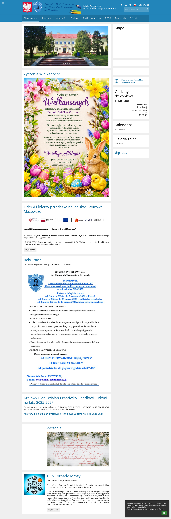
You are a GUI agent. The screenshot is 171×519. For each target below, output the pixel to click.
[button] (135, 5)
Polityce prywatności (156, 509)
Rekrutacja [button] (46, 18)
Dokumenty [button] (120, 18)
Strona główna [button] (30, 18)
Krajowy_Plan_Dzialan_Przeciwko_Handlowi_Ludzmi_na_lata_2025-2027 (63, 413)
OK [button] (164, 513)
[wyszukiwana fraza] (136, 9)
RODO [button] (108, 18)
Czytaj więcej (30, 250)
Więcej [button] (134, 18)
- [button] (126, 5)
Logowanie (144, 5)
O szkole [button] (74, 18)
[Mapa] (131, 43)
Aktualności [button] (61, 18)
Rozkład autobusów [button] (92, 18)
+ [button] (122, 5)
